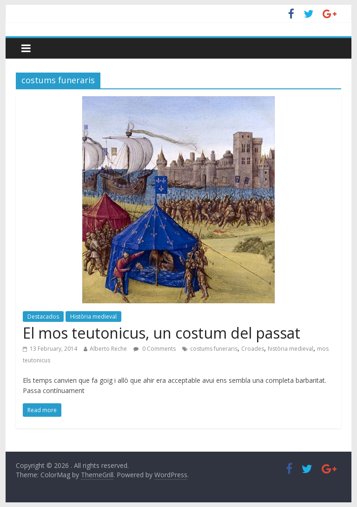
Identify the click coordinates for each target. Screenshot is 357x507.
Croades (252, 349)
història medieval (290, 349)
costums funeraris (214, 349)
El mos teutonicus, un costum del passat (161, 333)
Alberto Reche (108, 349)
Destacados (43, 316)
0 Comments (154, 349)
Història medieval (93, 316)
